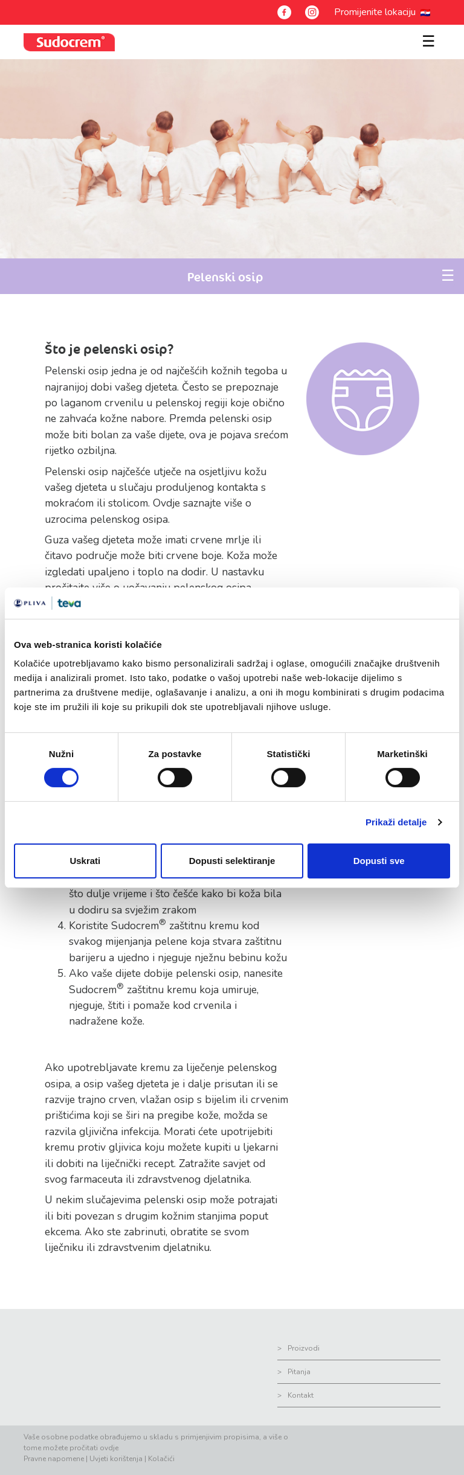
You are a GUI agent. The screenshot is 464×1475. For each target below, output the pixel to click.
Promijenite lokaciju (377, 12)
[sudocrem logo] (69, 42)
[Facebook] (284, 12)
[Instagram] (312, 12)
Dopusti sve (379, 861)
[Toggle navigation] (426, 35)
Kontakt (301, 1395)
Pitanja (299, 1372)
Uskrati (84, 861)
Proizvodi (304, 1348)
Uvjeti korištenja (116, 1459)
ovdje (109, 1448)
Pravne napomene (54, 1459)
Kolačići (161, 1459)
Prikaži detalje (396, 822)
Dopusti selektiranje (232, 861)
